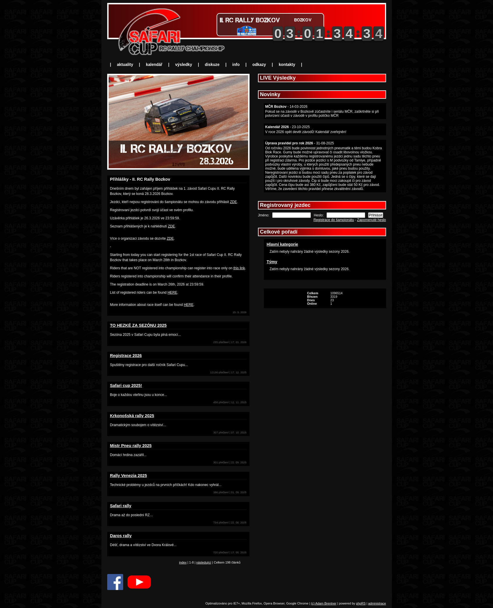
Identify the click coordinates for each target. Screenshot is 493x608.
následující (203, 562)
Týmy (272, 261)
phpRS (360, 603)
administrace (377, 603)
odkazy (259, 64)
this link (239, 268)
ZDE (233, 202)
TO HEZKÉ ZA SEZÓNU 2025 (138, 325)
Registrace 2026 (126, 355)
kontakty (287, 64)
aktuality (125, 64)
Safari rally (121, 505)
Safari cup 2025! (126, 385)
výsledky (183, 64)
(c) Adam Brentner (323, 603)
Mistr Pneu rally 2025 (131, 445)
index (183, 562)
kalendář (154, 64)
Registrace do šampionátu (333, 220)
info (236, 64)
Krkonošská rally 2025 (132, 415)
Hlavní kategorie (282, 244)
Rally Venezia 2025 (128, 475)
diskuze (212, 64)
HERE (172, 292)
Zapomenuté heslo (371, 220)
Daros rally (121, 535)
